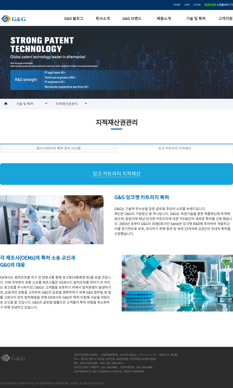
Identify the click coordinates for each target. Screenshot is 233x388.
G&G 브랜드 (131, 19)
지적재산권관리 (67, 104)
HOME (177, 5)
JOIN (187, 5)
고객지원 (225, 19)
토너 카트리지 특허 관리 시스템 (59, 148)
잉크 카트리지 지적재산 (174, 148)
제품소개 (164, 19)
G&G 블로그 (73, 19)
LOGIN (197, 5)
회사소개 (103, 19)
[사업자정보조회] (146, 355)
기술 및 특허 (196, 19)
